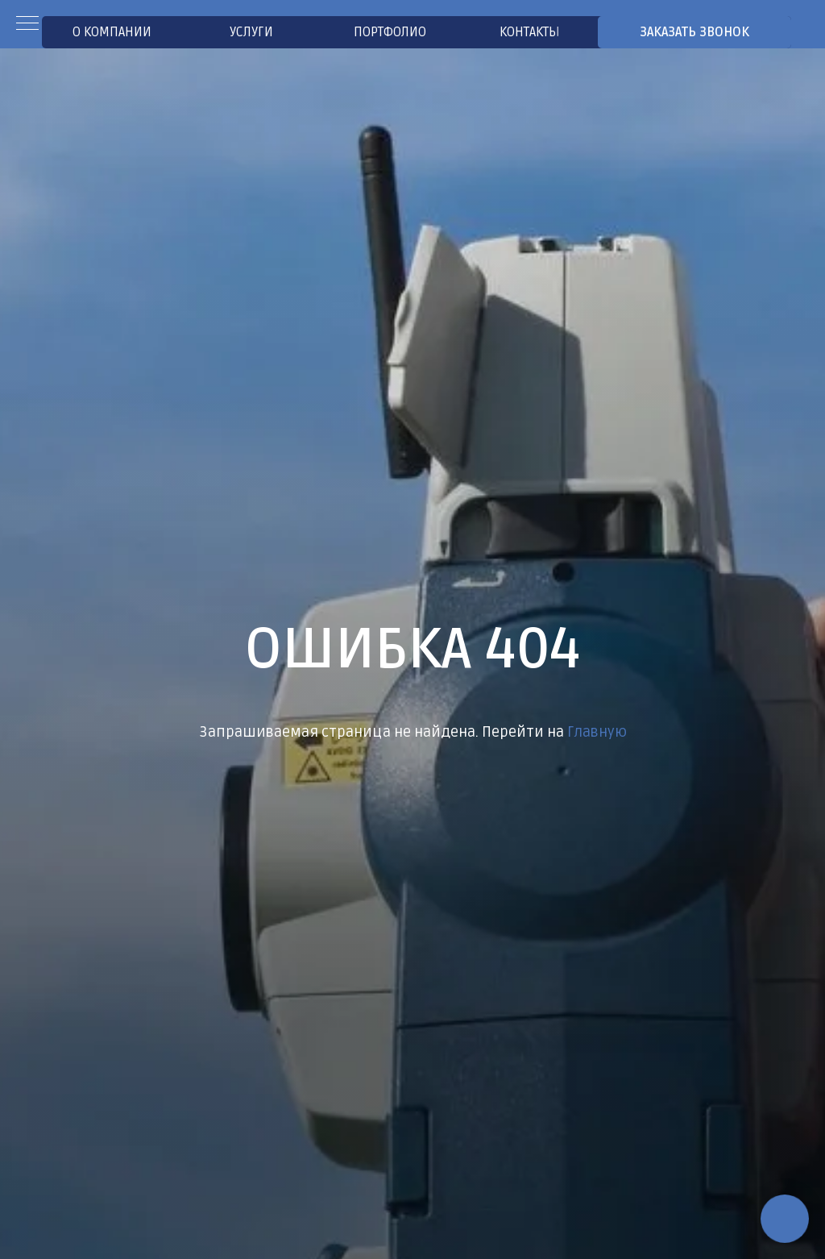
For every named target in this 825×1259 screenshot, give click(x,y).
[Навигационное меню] (27, 24)
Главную (597, 732)
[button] (694, 32)
